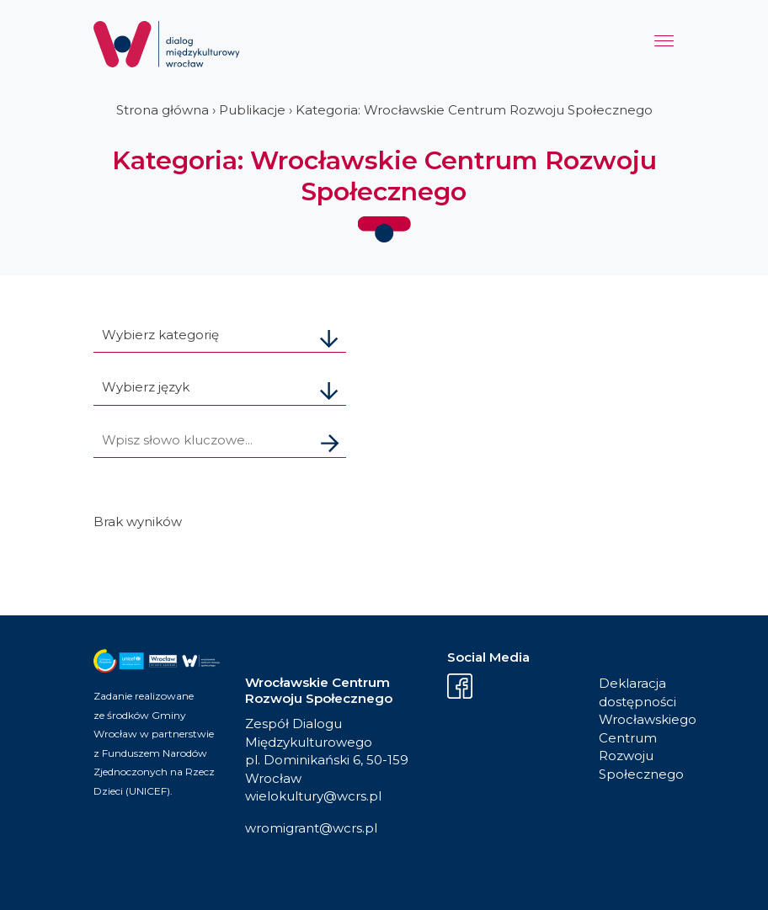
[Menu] (664, 45)
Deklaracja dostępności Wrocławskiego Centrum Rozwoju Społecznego (637, 728)
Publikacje (252, 110)
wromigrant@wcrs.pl (311, 828)
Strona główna (162, 110)
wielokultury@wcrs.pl (313, 796)
